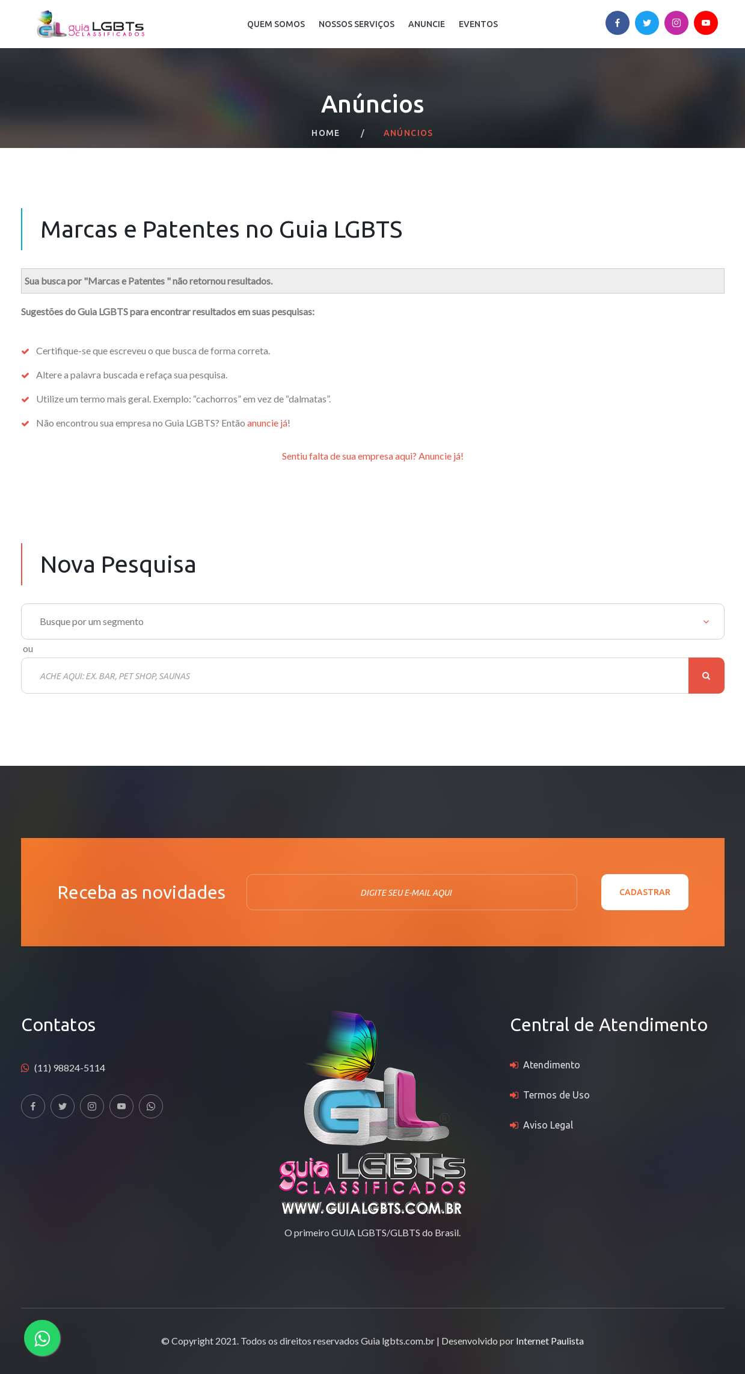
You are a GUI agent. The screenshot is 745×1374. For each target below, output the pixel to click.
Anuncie (426, 24)
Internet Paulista (550, 1340)
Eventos (478, 24)
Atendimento (551, 1064)
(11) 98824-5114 (69, 1067)
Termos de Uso (556, 1094)
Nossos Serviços (356, 24)
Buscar (706, 676)
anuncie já (267, 422)
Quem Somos (276, 24)
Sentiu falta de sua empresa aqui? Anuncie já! (373, 455)
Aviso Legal (548, 1125)
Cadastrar (644, 892)
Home (325, 133)
